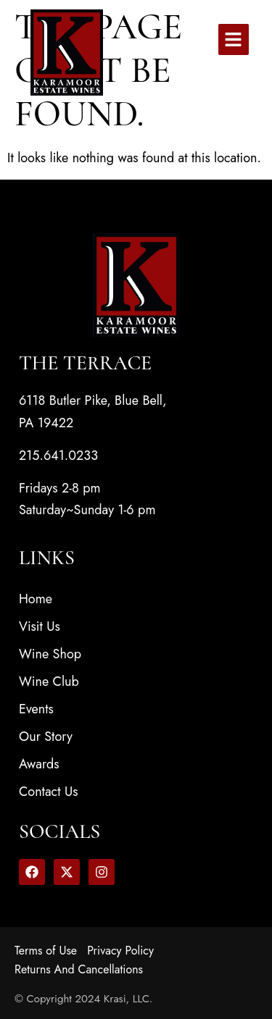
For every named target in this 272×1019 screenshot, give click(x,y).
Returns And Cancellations (79, 969)
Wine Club (49, 681)
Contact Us (48, 791)
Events (36, 709)
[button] (234, 39)
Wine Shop (50, 654)
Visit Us (39, 626)
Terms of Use (46, 950)
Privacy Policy (120, 950)
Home (35, 599)
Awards (39, 764)
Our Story (46, 736)
